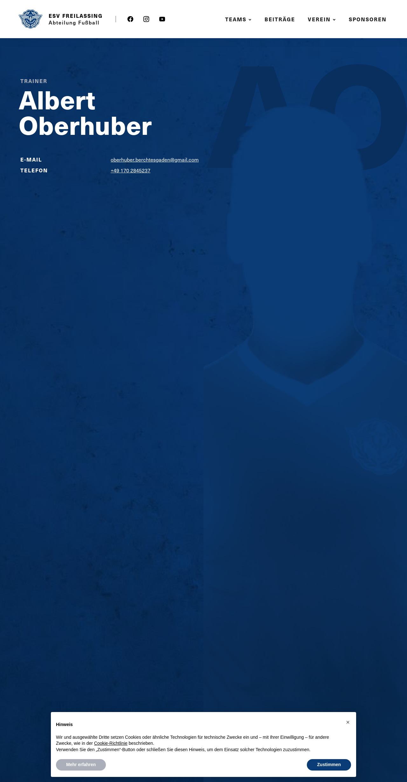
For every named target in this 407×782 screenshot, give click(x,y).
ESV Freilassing (76, 16)
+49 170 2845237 (130, 170)
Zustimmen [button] (329, 764)
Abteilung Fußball (74, 22)
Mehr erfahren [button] (81, 764)
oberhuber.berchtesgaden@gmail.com (155, 159)
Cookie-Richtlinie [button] (111, 743)
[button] (239, 19)
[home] (30, 19)
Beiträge (280, 19)
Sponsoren (368, 19)
